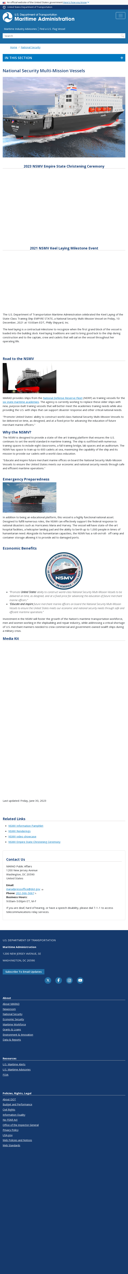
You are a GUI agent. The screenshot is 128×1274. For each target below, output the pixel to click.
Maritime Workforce (14, 1024)
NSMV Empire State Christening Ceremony (34, 842)
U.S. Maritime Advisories (17, 1069)
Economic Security (13, 1019)
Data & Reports (12, 1039)
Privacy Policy (10, 1130)
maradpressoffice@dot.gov (25, 889)
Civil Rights (9, 1109)
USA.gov (8, 1135)
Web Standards (11, 1145)
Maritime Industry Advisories (20, 29)
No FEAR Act (10, 1119)
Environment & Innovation (18, 1034)
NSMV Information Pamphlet (25, 825)
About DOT (9, 1099)
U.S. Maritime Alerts (14, 1064)
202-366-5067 (26, 893)
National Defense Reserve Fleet (63, 398)
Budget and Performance (17, 1104)
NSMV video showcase (22, 836)
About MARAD (11, 1004)
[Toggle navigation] (120, 15)
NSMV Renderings (19, 831)
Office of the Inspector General (21, 1125)
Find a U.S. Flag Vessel (52, 29)
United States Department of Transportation (29, 7)
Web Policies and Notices (17, 1140)
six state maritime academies (21, 402)
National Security (30, 47)
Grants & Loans (12, 1029)
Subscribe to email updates (23, 971)
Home (13, 47)
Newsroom (9, 1009)
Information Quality (14, 1114)
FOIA (5, 1074)
